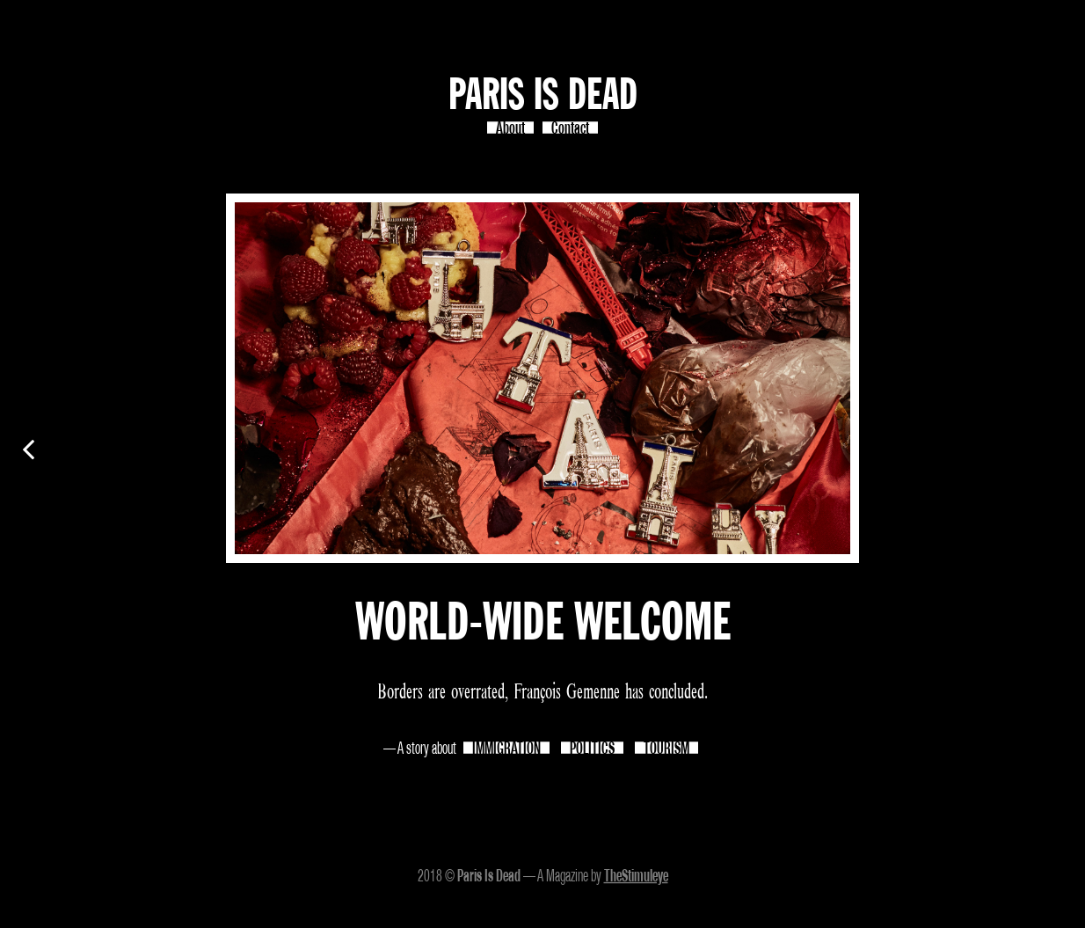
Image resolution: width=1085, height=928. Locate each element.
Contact (570, 127)
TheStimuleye (636, 875)
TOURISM (666, 748)
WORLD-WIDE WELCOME (543, 624)
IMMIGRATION (506, 748)
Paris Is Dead (542, 96)
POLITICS (592, 748)
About (510, 127)
